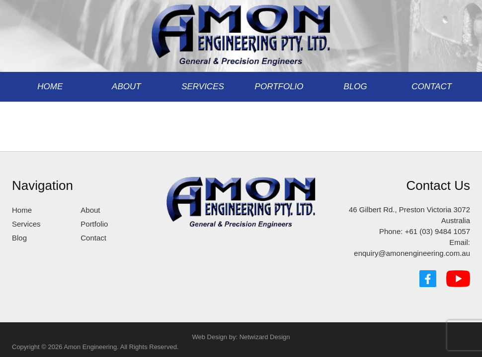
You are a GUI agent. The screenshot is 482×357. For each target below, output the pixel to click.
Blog (355, 86)
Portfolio (279, 86)
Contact (431, 86)
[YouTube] (458, 278)
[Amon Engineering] (241, 32)
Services (202, 86)
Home (50, 86)
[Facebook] (427, 278)
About (126, 86)
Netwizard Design (265, 337)
